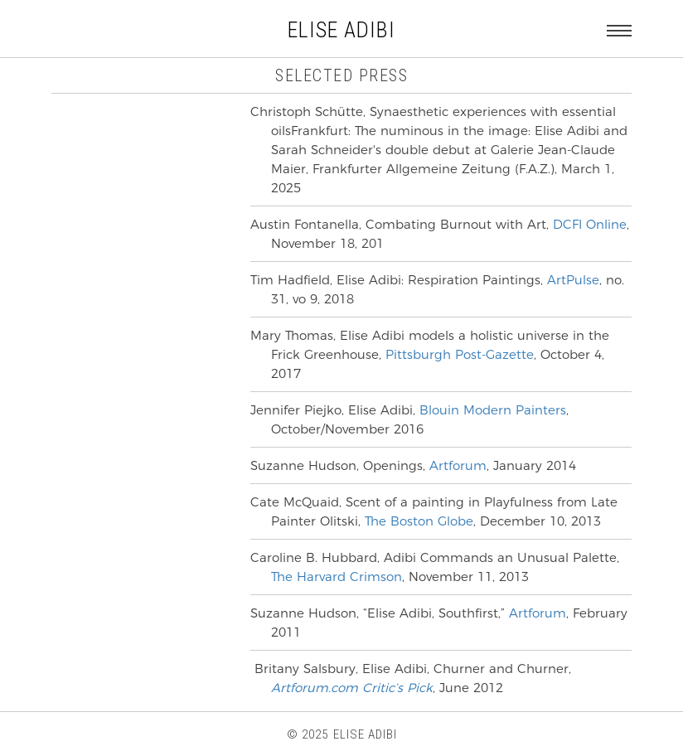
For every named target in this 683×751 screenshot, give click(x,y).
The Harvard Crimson (336, 576)
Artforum (456, 465)
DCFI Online (590, 224)
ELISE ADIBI (341, 29)
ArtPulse (573, 280)
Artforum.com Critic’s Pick (352, 687)
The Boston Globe (419, 521)
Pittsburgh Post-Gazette (459, 354)
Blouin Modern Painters (492, 410)
